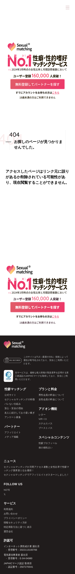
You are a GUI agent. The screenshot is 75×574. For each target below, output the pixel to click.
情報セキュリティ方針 (15, 522)
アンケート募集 (12, 417)
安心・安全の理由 (13, 408)
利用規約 (8, 509)
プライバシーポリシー (15, 518)
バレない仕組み (12, 403)
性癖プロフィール (48, 443)
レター (42, 414)
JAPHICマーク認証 (14, 563)
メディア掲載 (11, 436)
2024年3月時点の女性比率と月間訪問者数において (39, 69)
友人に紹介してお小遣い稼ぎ (19, 412)
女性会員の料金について (51, 399)
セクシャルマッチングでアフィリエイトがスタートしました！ (36, 474)
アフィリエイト (12, 432)
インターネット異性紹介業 (18, 546)
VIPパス (43, 419)
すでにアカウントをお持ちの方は (37, 93)
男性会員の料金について (51, 395)
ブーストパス (46, 428)
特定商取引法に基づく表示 (18, 527)
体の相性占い (46, 447)
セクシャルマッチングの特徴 (19, 399)
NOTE (7, 489)
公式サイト (10, 395)
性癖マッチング (15, 389)
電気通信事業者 (12, 554)
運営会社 (8, 531)
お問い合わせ (11, 513)
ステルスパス (46, 423)
